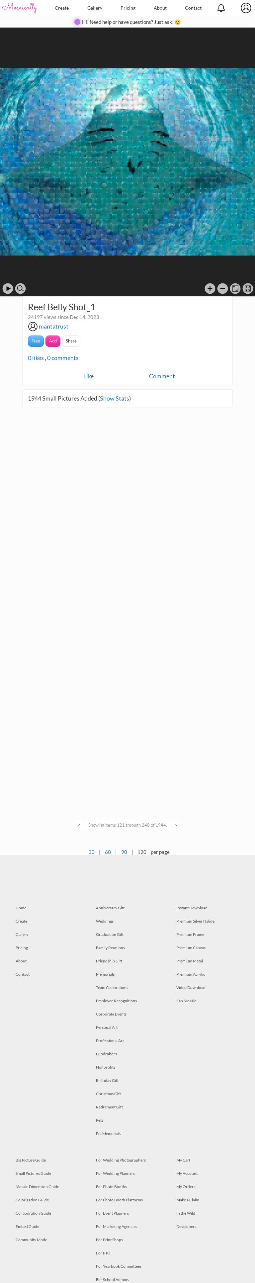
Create (62, 8)
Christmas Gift (108, 1093)
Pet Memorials (108, 1133)
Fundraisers (106, 1053)
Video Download (191, 987)
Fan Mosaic (186, 1000)
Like (88, 376)
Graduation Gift (110, 934)
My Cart (183, 1160)
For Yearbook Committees (118, 1266)
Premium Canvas (191, 947)
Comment (162, 376)
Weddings (105, 921)
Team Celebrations (112, 987)
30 (92, 852)
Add (53, 340)
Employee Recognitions (116, 1000)
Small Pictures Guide (33, 1173)
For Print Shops (109, 1239)
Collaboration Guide (33, 1213)
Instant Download (192, 907)
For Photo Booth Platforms (119, 1199)
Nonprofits (105, 1067)
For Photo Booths (111, 1186)
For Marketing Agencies (116, 1226)
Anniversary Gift (110, 907)
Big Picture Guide (31, 1160)
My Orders (185, 1186)
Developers (186, 1226)
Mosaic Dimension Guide (37, 1186)
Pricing (128, 8)
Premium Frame (190, 934)
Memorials (105, 974)
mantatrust (53, 326)
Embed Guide (27, 1226)
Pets (99, 1120)
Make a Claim (187, 1199)
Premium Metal (189, 960)
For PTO (103, 1252)
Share (71, 340)
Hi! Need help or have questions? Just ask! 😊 (131, 22)
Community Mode (31, 1239)
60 (108, 852)
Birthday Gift (107, 1080)
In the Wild (185, 1213)
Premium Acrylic (190, 974)
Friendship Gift (109, 960)
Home (21, 907)
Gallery (94, 8)
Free (36, 340)
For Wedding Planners (115, 1173)
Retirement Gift (109, 1106)
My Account (187, 1173)
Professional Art (110, 1040)
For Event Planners (112, 1213)
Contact (193, 8)
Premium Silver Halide (195, 921)
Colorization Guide (32, 1199)
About (160, 8)
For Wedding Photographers (121, 1160)
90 (124, 852)
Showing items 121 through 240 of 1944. (127, 825)
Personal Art (107, 1027)
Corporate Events (111, 1014)
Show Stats (114, 398)
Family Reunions (110, 947)
